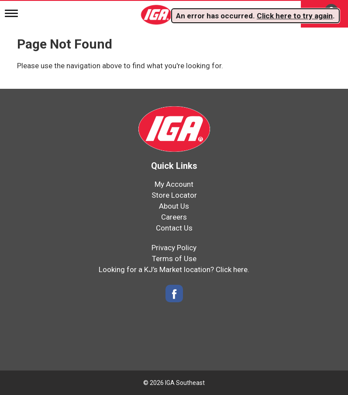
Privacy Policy (174, 247)
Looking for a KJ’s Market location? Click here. (174, 269)
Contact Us (174, 228)
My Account (174, 184)
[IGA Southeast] (157, 11)
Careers (174, 217)
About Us (174, 206)
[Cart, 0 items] (324, 14)
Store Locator (174, 195)
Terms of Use (174, 258)
